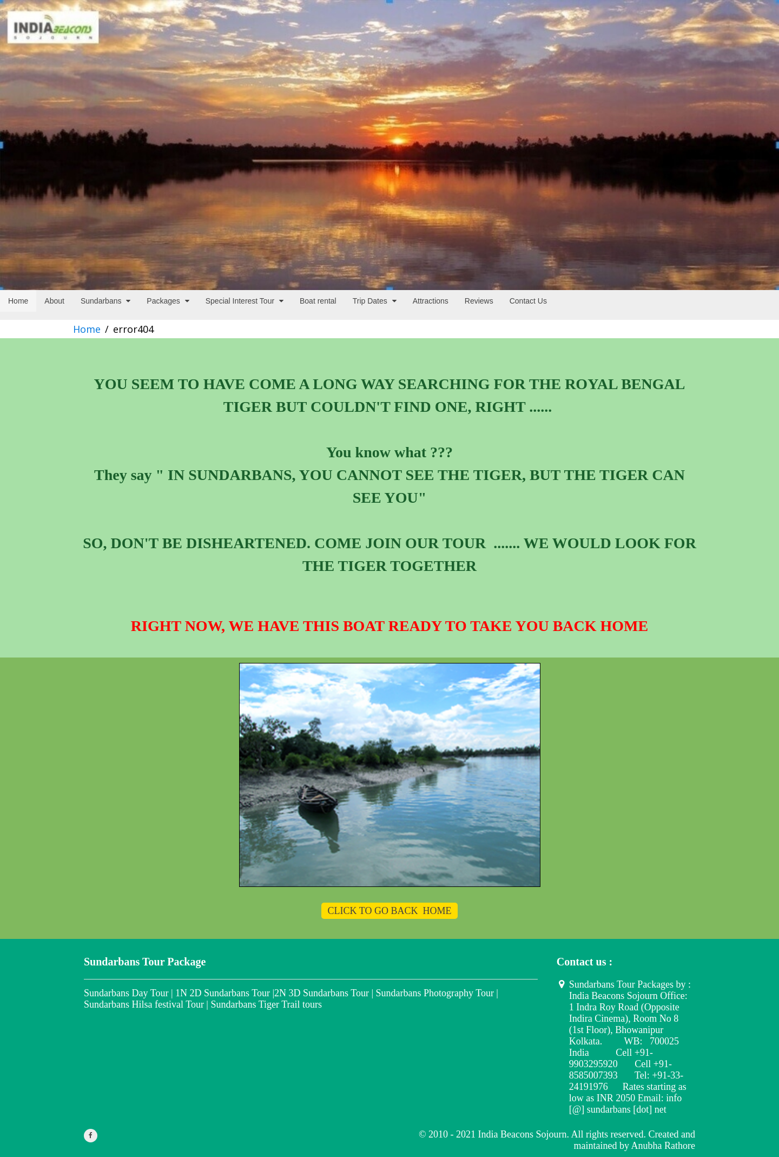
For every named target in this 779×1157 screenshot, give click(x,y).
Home (87, 329)
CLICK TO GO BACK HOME (390, 910)
